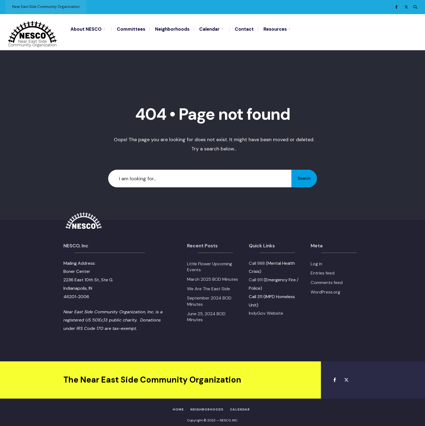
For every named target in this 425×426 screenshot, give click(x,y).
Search (301, 172)
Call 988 (257, 257)
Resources (275, 29)
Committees (131, 29)
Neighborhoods (172, 29)
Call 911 (256, 274)
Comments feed (327, 277)
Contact (244, 29)
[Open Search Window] (415, 7)
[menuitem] (90, 29)
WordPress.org (325, 286)
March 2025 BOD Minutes (212, 273)
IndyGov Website (266, 308)
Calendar (209, 29)
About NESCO (86, 29)
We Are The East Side (208, 283)
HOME (178, 404)
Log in (316, 258)
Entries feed (322, 267)
